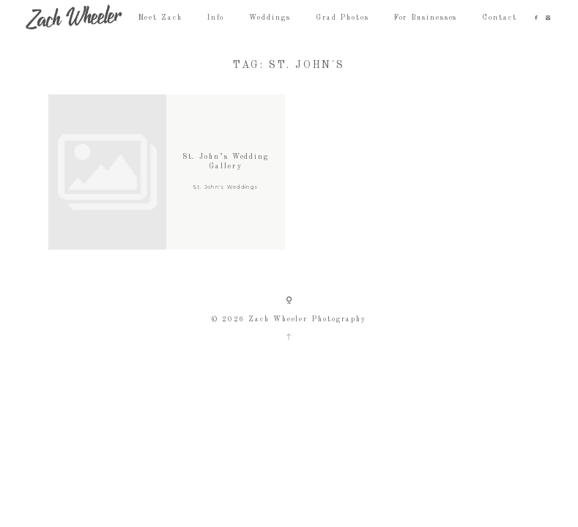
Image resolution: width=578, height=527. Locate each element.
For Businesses (426, 18)
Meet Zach (160, 18)
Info (216, 18)
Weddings (269, 18)
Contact (499, 18)
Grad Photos (342, 18)
